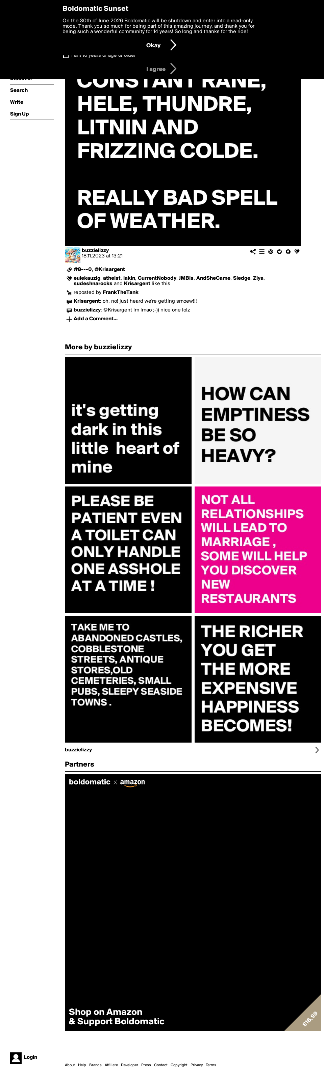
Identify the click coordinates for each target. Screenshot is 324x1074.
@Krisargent (110, 269)
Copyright (179, 1065)
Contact (161, 1065)
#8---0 (83, 269)
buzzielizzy (95, 250)
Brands (95, 1065)
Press (146, 1065)
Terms (211, 1065)
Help (82, 1065)
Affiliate (111, 1065)
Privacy (197, 1065)
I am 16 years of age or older (103, 55)
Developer (129, 1065)
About (70, 1065)
